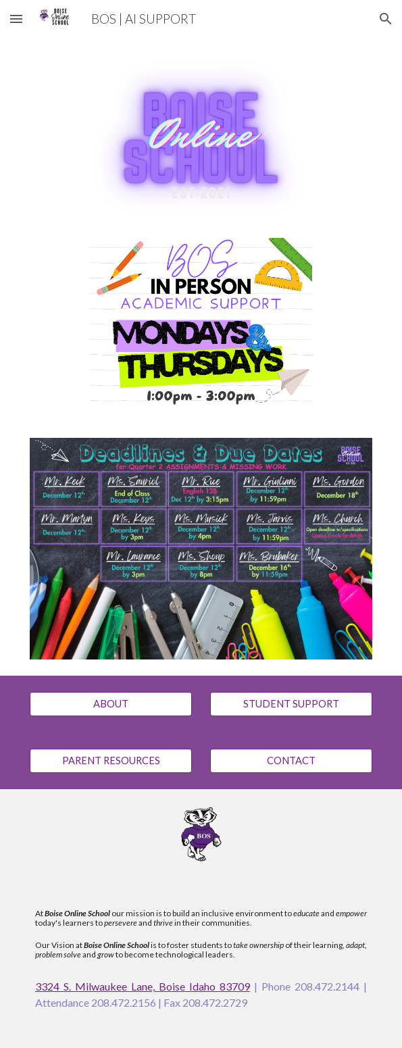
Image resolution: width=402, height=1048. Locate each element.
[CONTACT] (291, 760)
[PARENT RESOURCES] (110, 760)
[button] (16, 18)
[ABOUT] (110, 704)
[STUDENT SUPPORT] (291, 704)
